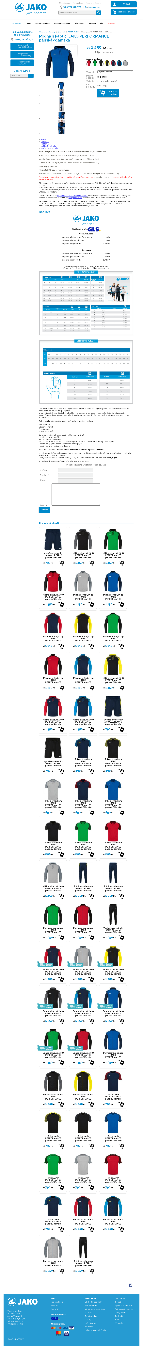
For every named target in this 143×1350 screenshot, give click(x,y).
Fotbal (28, 23)
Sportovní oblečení (42, 23)
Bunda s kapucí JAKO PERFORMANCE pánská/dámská (53, 976)
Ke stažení (89, 1331)
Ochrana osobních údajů (95, 1334)
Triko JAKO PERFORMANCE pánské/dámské (113, 1101)
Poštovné (45, 142)
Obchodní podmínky (93, 1306)
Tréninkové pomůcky (62, 23)
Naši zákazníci (91, 1327)
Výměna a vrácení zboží (95, 1313)
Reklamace (46, 144)
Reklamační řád (91, 1310)
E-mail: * (44, 480)
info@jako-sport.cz (102, 177)
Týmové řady (16, 23)
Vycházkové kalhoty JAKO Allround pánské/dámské (113, 934)
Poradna (89, 3)
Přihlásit (126, 4)
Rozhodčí (92, 23)
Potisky (88, 1324)
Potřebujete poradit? (50, 148)
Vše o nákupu (78, 3)
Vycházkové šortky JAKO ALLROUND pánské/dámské (53, 559)
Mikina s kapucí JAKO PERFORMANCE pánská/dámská (83, 559)
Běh (101, 23)
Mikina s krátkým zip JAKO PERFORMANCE (83, 601)
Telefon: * (44, 475)
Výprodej (111, 23)
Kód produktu (90, 85)
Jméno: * (44, 470)
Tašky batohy (79, 23)
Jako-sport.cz (43, 32)
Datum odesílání (90, 77)
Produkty (52, 32)
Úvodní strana (64, 3)
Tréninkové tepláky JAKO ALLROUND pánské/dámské (83, 892)
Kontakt (97, 3)
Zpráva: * (44, 509)
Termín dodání (91, 1320)
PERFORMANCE (72, 32)
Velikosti (88, 1317)
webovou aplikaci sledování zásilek (72, 195)
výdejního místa (75, 198)
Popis (43, 139)
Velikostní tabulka (48, 146)
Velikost (90, 72)
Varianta (90, 81)
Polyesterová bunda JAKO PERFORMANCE (53, 934)
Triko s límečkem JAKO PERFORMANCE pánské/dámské (83, 766)
